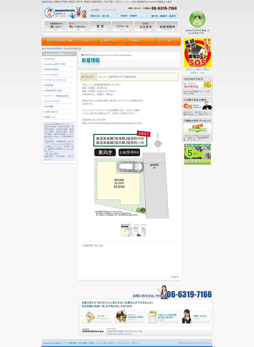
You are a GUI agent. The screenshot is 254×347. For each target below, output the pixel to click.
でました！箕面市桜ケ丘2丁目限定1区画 (117, 77)
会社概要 (95, 10)
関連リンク (50, 117)
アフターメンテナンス (55, 80)
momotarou (50, 59)
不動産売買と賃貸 (53, 90)
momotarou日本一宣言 (55, 64)
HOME (47, 48)
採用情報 (49, 85)
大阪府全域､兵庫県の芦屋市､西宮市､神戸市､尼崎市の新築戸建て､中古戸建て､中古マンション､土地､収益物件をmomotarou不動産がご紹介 (106, 2)
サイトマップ (109, 10)
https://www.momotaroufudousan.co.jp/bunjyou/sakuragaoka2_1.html (112, 123)
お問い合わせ (51, 112)
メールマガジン (52, 74)
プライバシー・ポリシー (128, 343)
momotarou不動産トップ (55, 343)
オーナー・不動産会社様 (56, 96)
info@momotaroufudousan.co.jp (119, 334)
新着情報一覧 (59, 48)
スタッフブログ (52, 101)
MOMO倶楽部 (51, 69)
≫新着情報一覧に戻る (92, 245)
